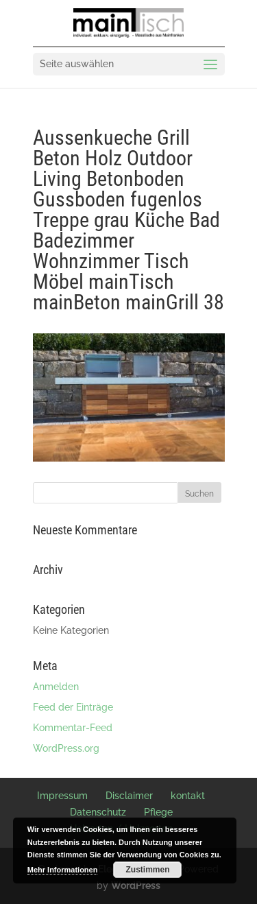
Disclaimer (129, 795)
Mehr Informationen (62, 870)
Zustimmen (147, 870)
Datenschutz (98, 812)
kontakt (188, 795)
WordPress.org (66, 748)
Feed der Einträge (73, 707)
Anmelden (56, 686)
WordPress (135, 885)
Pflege (158, 812)
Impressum (62, 795)
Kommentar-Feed (72, 727)
